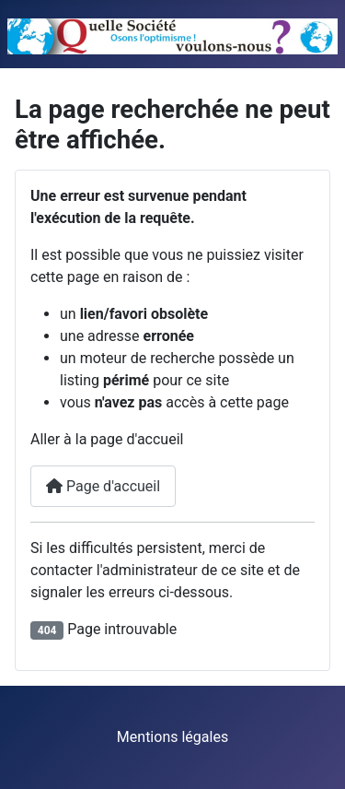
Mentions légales (172, 737)
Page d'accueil (103, 486)
